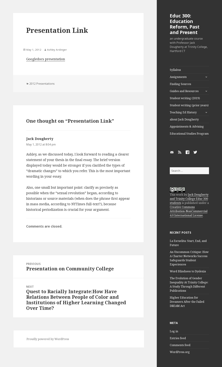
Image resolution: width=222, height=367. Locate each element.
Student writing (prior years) (189, 105)
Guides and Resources (184, 91)
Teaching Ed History (183, 112)
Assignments (178, 77)
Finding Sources (180, 84)
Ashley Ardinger (57, 49)
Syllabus (175, 70)
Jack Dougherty (39, 139)
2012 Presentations (42, 84)
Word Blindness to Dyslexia (188, 271)
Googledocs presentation (45, 59)
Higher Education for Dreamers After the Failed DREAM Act (187, 302)
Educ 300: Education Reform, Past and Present (184, 23)
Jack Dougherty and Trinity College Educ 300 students (189, 199)
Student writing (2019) (185, 98)
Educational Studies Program (189, 133)
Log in (174, 331)
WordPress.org (180, 352)
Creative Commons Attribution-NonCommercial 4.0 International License (188, 211)
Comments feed (180, 345)
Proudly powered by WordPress (48, 339)
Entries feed (178, 338)
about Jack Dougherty (184, 119)
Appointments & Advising (187, 126)
